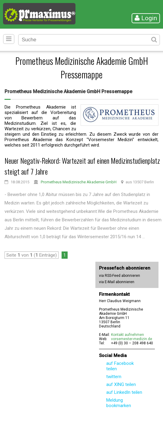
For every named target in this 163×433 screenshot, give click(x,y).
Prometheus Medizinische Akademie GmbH (79, 182)
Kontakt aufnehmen (127, 335)
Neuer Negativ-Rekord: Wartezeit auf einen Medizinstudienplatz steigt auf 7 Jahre (82, 166)
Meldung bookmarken (118, 402)
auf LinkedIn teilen (124, 392)
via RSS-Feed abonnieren (119, 275)
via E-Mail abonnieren (116, 282)
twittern (113, 376)
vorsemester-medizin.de (131, 339)
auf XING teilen (121, 384)
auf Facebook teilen (120, 366)
